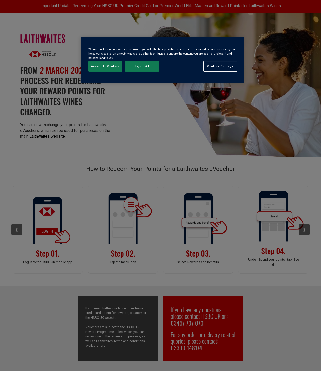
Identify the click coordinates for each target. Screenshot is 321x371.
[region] (162, 60)
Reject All (142, 66)
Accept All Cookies (105, 66)
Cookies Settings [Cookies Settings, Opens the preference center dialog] (220, 66)
